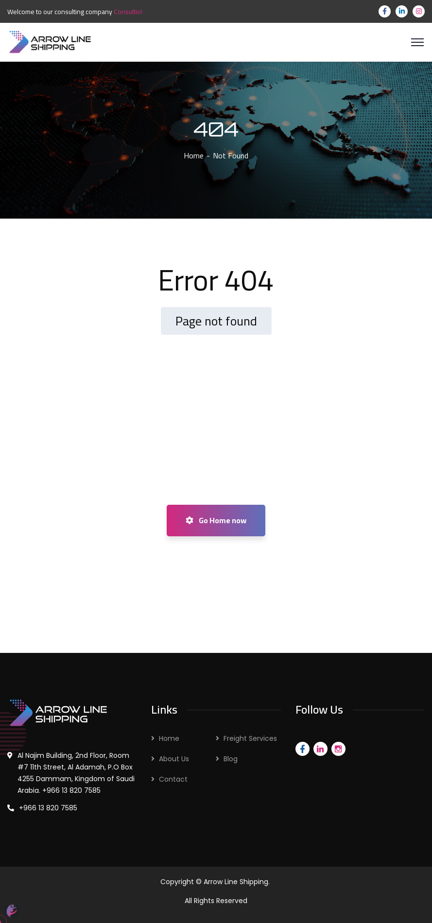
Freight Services (250, 738)
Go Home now (216, 520)
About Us (174, 759)
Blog (231, 759)
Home (194, 155)
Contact (173, 779)
